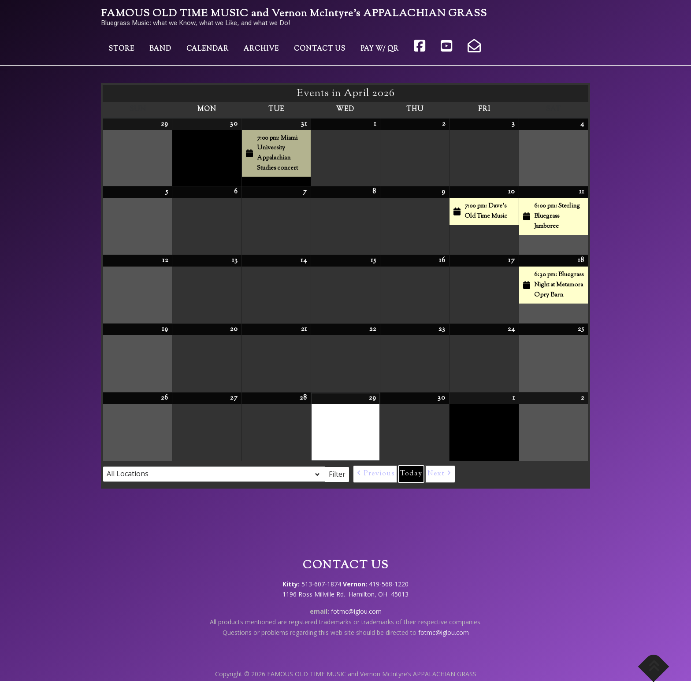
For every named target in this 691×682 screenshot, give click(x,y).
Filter (339, 473)
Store (121, 49)
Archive (261, 49)
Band (160, 49)
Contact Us (320, 49)
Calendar (207, 49)
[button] (375, 474)
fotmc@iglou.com (356, 611)
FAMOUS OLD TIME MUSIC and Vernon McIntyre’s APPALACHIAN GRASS (294, 14)
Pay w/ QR (379, 49)
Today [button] (411, 474)
